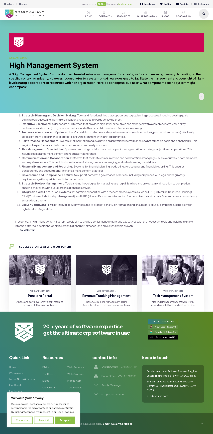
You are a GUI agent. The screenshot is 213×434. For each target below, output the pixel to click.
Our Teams (15, 390)
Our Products (146, 14)
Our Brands (48, 373)
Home (88, 14)
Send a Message (111, 385)
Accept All (65, 420)
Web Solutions (75, 373)
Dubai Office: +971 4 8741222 (119, 376)
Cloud (22, 230)
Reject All (44, 420)
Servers (30, 230)
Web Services (75, 367)
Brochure (9, 4)
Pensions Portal (40, 296)
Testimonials (74, 387)
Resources (123, 14)
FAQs (45, 367)
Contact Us (183, 14)
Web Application (18, 58)
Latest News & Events (22, 378)
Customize (22, 420)
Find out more (125, 4)
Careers (23, 4)
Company (104, 14)
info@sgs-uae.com (113, 394)
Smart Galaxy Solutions (117, 423)
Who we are (16, 373)
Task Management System (173, 296)
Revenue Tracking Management (106, 296)
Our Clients (15, 384)
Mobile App (74, 380)
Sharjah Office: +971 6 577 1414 (119, 367)
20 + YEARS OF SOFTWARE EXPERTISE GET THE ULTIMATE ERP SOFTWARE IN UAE (86, 329)
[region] (43, 409)
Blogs (165, 14)
